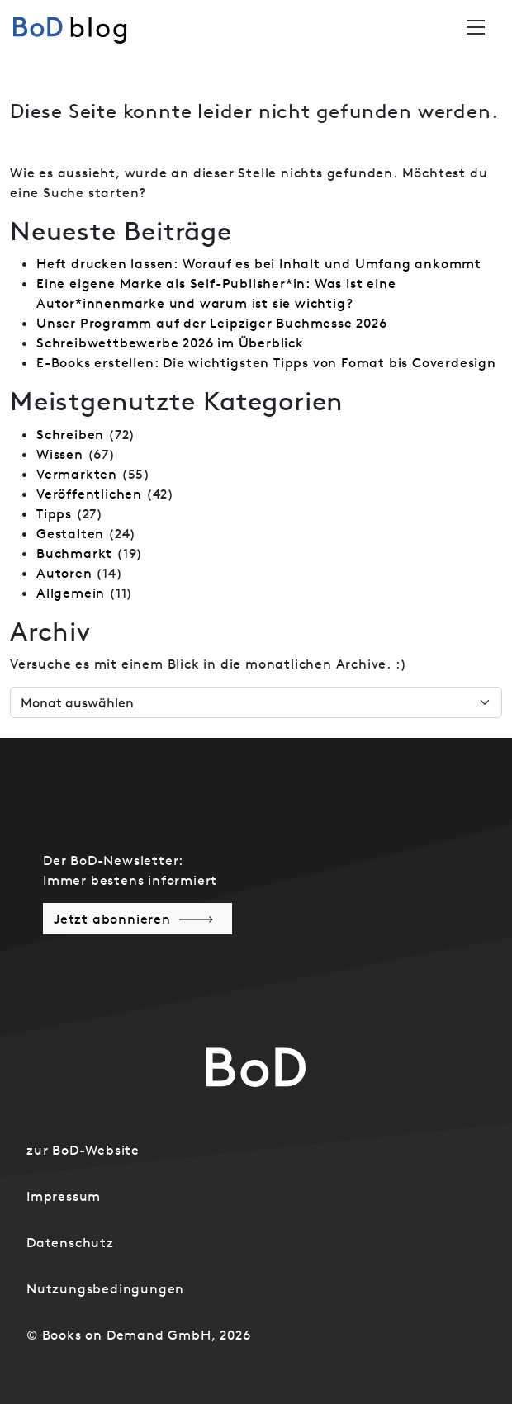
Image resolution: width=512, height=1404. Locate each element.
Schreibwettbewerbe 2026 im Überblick (170, 342)
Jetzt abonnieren (112, 918)
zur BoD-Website (83, 1150)
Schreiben (70, 434)
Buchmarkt (74, 553)
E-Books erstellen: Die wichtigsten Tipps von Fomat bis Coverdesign (266, 362)
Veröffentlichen (89, 493)
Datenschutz (70, 1242)
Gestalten (70, 533)
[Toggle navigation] (476, 27)
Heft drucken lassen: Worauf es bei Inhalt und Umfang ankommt (258, 263)
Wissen (59, 454)
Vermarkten (76, 474)
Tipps (54, 513)
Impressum (63, 1196)
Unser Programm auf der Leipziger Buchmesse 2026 (211, 322)
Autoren (64, 573)
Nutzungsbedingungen (105, 1288)
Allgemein (70, 592)
